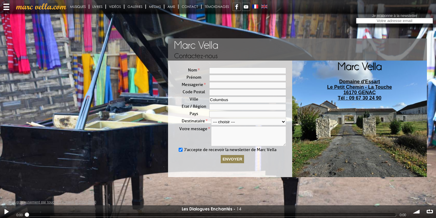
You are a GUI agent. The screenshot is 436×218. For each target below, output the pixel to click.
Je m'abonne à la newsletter (394, 16)
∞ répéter (429, 211)
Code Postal (194, 91)
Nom (192, 70)
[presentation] (360, 125)
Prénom (194, 77)
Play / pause (6, 211)
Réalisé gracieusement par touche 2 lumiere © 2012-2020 (49, 202)
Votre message (193, 128)
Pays (194, 113)
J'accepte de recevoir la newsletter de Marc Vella (230, 153)
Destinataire (193, 121)
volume (416, 211)
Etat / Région (194, 106)
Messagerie (192, 84)
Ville (194, 99)
